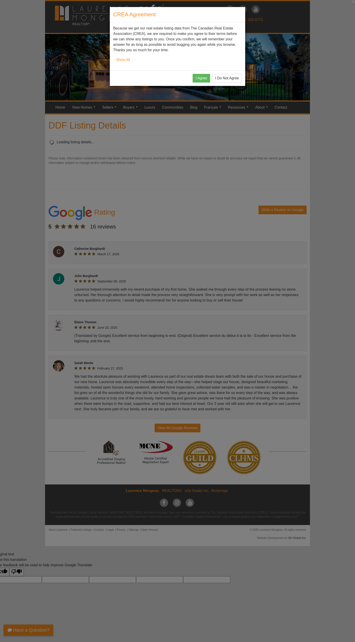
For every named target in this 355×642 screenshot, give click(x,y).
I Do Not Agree (227, 78)
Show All (123, 60)
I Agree (201, 78)
